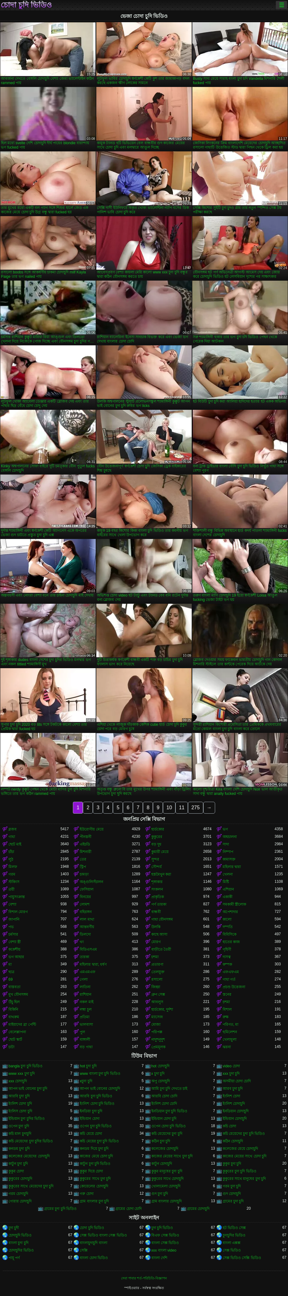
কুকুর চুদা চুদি (232, 1163)
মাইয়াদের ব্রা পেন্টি (22, 1024)
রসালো (156, 979)
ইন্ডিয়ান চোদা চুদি (164, 1118)
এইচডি (85, 844)
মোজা (155, 1024)
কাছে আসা (159, 934)
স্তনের (227, 994)
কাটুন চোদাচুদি (161, 1163)
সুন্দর (155, 859)
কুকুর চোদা (16, 1171)
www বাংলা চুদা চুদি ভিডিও (100, 1073)
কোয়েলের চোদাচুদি (94, 1186)
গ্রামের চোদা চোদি (128, 1209)
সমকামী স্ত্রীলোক (234, 904)
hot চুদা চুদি (88, 1066)
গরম (11, 874)
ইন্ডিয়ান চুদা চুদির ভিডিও (26, 1118)
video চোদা (231, 1066)
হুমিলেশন (230, 1032)
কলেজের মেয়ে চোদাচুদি (240, 1148)
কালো (227, 919)
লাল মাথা (87, 919)
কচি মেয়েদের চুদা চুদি (166, 1133)
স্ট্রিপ (83, 867)
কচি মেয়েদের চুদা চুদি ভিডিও (244, 1133)
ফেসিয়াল (86, 889)
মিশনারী (85, 852)
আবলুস (157, 1002)
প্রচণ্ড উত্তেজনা (234, 987)
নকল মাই (86, 1002)
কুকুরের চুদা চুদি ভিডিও (239, 1171)
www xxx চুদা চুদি (21, 1073)
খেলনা (228, 874)
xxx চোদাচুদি (17, 1081)
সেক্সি (84, 1250)
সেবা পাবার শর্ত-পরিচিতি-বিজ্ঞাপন (144, 1278)
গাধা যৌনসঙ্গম (162, 919)
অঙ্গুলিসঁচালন (91, 882)
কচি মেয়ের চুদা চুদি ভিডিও (99, 1141)
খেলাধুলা (229, 1039)
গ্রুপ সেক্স (158, 994)
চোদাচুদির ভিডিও (21, 1250)
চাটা (11, 1047)
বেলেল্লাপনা (17, 1032)
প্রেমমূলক (158, 1047)
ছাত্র (11, 972)
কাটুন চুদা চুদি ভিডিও (95, 1163)
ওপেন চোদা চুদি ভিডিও (168, 1126)
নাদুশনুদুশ (158, 1039)
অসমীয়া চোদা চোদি (237, 1081)
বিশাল (227, 1009)
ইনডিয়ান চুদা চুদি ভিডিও (169, 1111)
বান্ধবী (156, 912)
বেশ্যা (12, 904)
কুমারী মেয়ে (160, 852)
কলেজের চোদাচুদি (164, 1148)
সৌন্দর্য (156, 867)
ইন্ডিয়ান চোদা (89, 1118)
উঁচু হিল (14, 1002)
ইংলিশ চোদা (231, 1096)
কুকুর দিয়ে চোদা (91, 1171)
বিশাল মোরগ (18, 912)
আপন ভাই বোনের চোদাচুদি (100, 1088)
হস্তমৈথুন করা (161, 874)
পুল (82, 1032)
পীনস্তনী (85, 837)
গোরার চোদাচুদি (20, 1201)
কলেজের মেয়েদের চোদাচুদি (29, 1156)
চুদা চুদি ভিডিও (162, 1228)
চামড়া (84, 874)
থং (82, 942)
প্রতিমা (84, 1017)
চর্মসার (13, 934)
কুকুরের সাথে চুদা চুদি (95, 1179)
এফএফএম (231, 972)
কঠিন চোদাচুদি (233, 1141)
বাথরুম (13, 1017)
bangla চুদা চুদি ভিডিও (25, 1066)
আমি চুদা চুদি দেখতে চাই (169, 1088)
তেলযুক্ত (157, 972)
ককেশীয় (14, 949)
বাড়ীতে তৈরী (161, 949)
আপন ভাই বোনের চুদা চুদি (27, 1088)
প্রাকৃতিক (157, 897)
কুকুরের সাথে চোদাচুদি (167, 1179)
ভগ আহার (16, 957)
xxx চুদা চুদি (231, 1073)
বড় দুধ (156, 844)
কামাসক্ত (229, 859)
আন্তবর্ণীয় (87, 927)
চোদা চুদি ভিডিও (26, 5)
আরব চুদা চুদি (233, 1088)
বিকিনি (13, 1009)
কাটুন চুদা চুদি (18, 1163)
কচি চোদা (229, 1126)
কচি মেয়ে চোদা (91, 1133)
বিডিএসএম (88, 949)
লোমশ (84, 904)
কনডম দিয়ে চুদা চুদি (94, 1148)
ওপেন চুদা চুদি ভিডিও (96, 1126)
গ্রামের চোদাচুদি (198, 1209)
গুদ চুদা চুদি (159, 1194)
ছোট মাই (14, 844)
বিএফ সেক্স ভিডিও (165, 1235)
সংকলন (157, 889)
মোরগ (156, 942)
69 (10, 979)
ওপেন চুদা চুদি (18, 1126)
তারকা (84, 957)
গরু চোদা (86, 1194)
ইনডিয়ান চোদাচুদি (236, 1111)
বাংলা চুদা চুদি (18, 1243)
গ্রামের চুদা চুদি (233, 1201)
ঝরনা (227, 1047)
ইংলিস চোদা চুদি (20, 1111)
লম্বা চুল (85, 1009)
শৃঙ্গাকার (157, 882)
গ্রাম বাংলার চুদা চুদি (94, 1201)
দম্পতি (228, 927)
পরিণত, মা (231, 1024)
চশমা (155, 957)
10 (169, 807)
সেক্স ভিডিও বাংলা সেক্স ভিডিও (103, 1235)
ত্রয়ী (11, 889)
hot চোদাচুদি (160, 1066)
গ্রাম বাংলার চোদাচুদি (166, 1201)
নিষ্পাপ (228, 852)
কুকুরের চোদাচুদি (20, 1179)
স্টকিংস (13, 882)
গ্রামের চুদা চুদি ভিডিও (60, 1209)
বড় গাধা (86, 1047)
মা (10, 964)
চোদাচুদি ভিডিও (20, 1235)
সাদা (226, 844)
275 (195, 807)
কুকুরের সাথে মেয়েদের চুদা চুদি (30, 1186)
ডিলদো (85, 934)
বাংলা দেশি (159, 1258)
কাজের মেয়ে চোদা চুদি (96, 1156)
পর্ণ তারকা (158, 904)
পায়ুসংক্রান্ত (16, 897)
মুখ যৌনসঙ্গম (18, 994)
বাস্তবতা (14, 987)
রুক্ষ (226, 1017)
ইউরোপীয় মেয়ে (91, 829)
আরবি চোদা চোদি (164, 1096)
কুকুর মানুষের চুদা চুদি (166, 1171)
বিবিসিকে (229, 934)
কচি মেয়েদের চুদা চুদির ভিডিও (30, 1141)
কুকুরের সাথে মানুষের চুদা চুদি (244, 1179)
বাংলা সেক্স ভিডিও (165, 1243)
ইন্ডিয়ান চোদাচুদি (235, 1118)
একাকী (227, 897)
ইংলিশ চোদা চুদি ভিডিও (97, 1103)
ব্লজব (12, 829)
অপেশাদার (230, 912)
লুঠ (10, 859)
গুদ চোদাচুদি (232, 1194)
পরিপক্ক (156, 1032)
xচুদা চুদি (86, 1081)
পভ (11, 927)
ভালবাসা (86, 1024)
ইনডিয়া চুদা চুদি (91, 1111)
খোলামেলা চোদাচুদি (165, 1186)
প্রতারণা (157, 964)
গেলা (84, 979)
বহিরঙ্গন (86, 912)
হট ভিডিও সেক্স (234, 1228)
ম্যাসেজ (157, 1017)
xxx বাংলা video (163, 1250)
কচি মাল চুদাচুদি (19, 1133)
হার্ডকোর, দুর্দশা (162, 1009)
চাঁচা (11, 852)
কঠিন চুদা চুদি (160, 1141)
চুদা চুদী (13, 1228)
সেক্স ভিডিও (232, 1250)
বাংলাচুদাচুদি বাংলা (93, 1243)
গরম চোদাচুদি (18, 1194)
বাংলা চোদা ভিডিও (94, 1258)
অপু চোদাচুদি (160, 1081)
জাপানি (13, 919)
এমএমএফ (87, 972)
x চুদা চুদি (158, 1073)
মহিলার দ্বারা (232, 867)
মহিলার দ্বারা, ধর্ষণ (93, 964)
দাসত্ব (227, 957)
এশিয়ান (228, 889)
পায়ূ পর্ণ (14, 1258)
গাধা (11, 837)
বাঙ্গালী (85, 1039)
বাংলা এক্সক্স (231, 1243)
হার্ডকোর (157, 829)
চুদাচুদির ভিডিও (234, 1235)
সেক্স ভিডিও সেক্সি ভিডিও (242, 1258)
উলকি (155, 927)
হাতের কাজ (231, 942)
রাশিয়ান (85, 994)
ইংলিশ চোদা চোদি (164, 1103)
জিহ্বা (155, 987)
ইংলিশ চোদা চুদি (20, 1103)
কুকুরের (156, 837)
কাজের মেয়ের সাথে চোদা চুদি (244, 1156)
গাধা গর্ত (229, 979)
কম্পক (227, 964)
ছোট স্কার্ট (15, 1039)
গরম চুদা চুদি (232, 1186)
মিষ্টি (226, 882)
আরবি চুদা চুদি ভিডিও (96, 1096)
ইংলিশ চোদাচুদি (234, 1103)
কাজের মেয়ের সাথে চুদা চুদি (172, 1156)
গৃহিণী (227, 949)
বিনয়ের (85, 897)
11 (181, 807)
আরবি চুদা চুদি (19, 1096)
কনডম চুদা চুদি (19, 1148)
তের (83, 859)
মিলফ (12, 867)
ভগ (225, 829)
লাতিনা (85, 987)
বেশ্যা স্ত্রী (14, 942)
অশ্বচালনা (230, 837)
